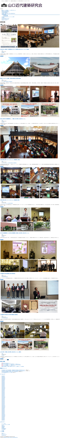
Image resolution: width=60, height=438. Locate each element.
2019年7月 (3, 417)
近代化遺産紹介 (4, 428)
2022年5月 (3, 392)
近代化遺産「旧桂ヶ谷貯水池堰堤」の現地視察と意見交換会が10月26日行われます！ (13, 370)
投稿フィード (4, 433)
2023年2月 (3, 385)
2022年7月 (3, 391)
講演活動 (3, 52)
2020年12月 (3, 405)
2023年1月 (3, 386)
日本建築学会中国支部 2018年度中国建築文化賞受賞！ (9, 314)
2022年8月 (3, 390)
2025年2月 (3, 376)
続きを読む (1, 125)
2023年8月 (3, 380)
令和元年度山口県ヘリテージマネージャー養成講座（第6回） (10, 159)
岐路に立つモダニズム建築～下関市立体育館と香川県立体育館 (10, 78)
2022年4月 (3, 393)
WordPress (5, 437)
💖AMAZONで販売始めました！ (6, 363)
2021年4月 (3, 402)
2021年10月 (3, 397)
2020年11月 (3, 406)
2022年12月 (3, 387)
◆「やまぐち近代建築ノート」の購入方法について (9, 10)
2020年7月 (3, 409)
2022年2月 (3, 395)
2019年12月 (3, 414)
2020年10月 (3, 407)
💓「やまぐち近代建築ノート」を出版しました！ (8, 365)
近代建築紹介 (10, 81)
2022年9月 (3, 389)
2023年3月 (3, 384)
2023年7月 (3, 381)
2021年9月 (3, 398)
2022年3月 (3, 394)
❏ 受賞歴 (3, 17)
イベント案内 (4, 81)
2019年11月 (3, 415)
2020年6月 (3, 410)
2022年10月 (3, 388)
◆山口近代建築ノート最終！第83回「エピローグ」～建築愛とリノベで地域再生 (13, 366)
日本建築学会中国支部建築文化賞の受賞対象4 (7, 273)
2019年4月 (3, 419)
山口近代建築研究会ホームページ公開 (7, 372)
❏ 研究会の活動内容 (4, 12)
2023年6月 (3, 382)
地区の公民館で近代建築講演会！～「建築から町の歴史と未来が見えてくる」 (13, 118)
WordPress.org (4, 435)
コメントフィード (4, 434)
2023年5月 (3, 383)
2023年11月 (3, 378)
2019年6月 (3, 418)
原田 (2, 120)
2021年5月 (3, 401)
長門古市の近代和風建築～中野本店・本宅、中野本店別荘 (10, 371)
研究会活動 (3, 276)
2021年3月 (3, 403)
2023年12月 (3, 377)
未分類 (3, 425)
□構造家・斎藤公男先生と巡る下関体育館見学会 (8, 13)
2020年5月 (3, 411)
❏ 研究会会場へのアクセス (5, 18)
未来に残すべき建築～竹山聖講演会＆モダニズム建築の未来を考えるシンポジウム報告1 (14, 49)
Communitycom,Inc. (15, 437)
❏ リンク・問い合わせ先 (5, 19)
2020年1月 (3, 413)
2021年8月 (3, 399)
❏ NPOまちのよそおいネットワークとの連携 (8, 16)
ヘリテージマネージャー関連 (6, 203)
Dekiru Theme (9, 437)
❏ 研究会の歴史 (4, 14)
